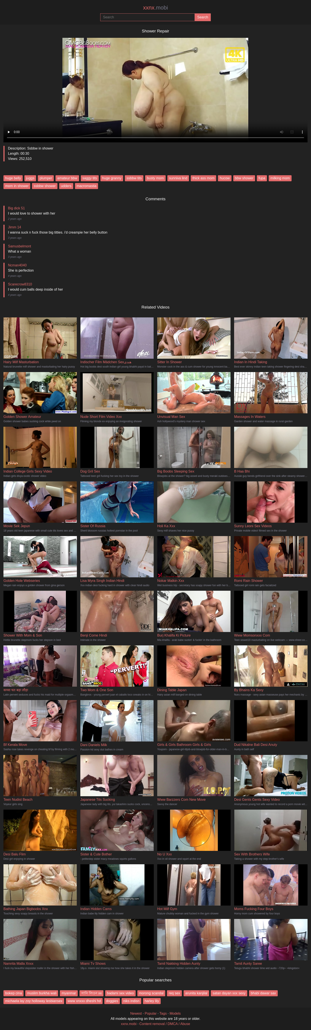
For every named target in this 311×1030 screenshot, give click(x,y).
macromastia (87, 186)
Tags (163, 1013)
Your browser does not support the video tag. (155, 88)
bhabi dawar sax (263, 993)
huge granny (111, 178)
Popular (151, 1013)
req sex (174, 993)
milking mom (280, 178)
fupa (262, 178)
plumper (46, 178)
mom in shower (17, 186)
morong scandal (151, 993)
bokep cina (13, 993)
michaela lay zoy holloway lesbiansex (33, 1001)
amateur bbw (67, 178)
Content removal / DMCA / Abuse (164, 1024)
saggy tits (90, 178)
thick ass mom (203, 178)
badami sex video (120, 993)
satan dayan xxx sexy (229, 993)
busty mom (155, 178)
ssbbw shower (45, 186)
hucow (225, 178)
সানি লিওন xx (91, 993)
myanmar (69, 993)
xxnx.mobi (128, 1024)
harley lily (152, 1001)
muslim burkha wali (41, 993)
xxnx (155, 8)
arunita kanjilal (196, 993)
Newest (136, 1013)
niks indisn (131, 1001)
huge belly (13, 178)
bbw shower (244, 178)
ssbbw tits (134, 178)
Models (175, 1013)
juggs (30, 178)
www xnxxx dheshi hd (84, 1001)
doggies (112, 1001)
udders (66, 186)
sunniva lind (178, 178)
